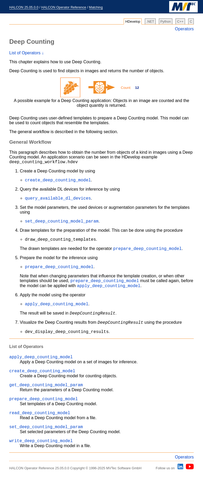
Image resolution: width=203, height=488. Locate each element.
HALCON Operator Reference (63, 7)
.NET (150, 21)
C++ (180, 21)
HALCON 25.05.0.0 (23, 7)
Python (165, 21)
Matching (96, 7)
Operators (184, 29)
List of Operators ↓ (26, 53)
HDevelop (132, 21)
